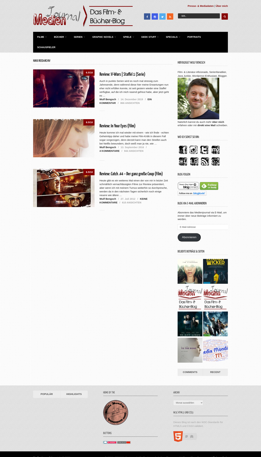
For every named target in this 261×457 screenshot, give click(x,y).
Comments (190, 361)
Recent (215, 361)
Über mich (222, 5)
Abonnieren (189, 226)
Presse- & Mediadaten (201, 5)
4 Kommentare (110, 139)
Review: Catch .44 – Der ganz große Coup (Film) (131, 163)
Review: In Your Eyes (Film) (117, 115)
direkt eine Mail (206, 114)
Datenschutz (220, 446)
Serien (76, 36)
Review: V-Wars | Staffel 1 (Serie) (122, 63)
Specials (168, 36)
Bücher (58, 36)
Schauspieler (212, 36)
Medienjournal (41, 446)
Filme (39, 36)
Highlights (74, 383)
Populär (47, 383)
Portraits (190, 36)
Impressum (204, 446)
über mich (218, 111)
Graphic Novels (100, 36)
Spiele (124, 36)
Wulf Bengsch (108, 88)
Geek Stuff (145, 36)
